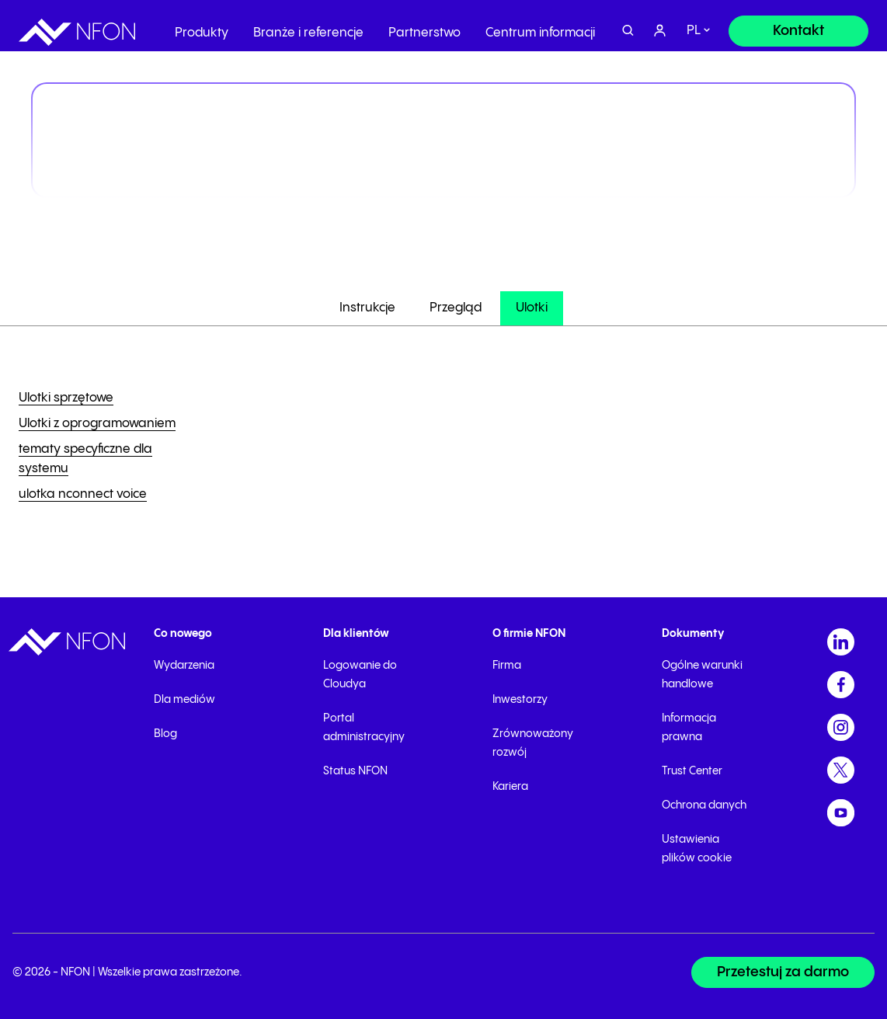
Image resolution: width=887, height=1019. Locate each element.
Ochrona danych (704, 805)
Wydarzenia (184, 665)
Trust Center (692, 771)
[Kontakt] (798, 24)
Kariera (510, 786)
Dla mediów (184, 699)
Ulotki (532, 308)
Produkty (201, 26)
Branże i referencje (308, 26)
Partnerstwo (424, 26)
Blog (165, 734)
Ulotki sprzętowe (66, 398)
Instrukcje (367, 308)
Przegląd (456, 308)
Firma (506, 665)
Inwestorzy (520, 699)
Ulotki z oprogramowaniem (97, 423)
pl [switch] (694, 25)
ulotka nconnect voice (83, 494)
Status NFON (355, 771)
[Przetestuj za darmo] (783, 972)
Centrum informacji (540, 26)
